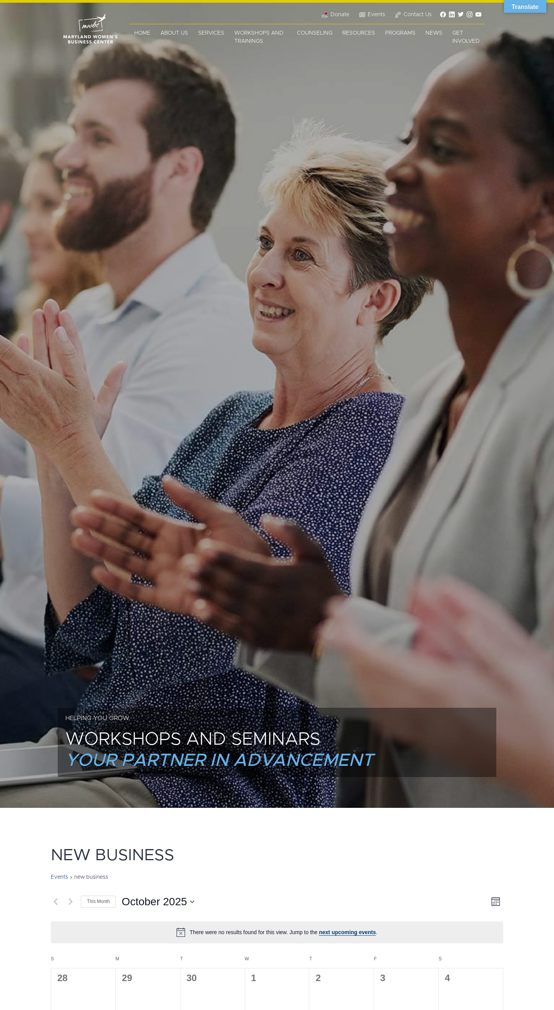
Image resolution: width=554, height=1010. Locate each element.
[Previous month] (55, 901)
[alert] (277, 932)
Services (211, 33)
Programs (400, 33)
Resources (358, 33)
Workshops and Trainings (259, 37)
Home (142, 33)
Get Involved (466, 37)
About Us (174, 33)
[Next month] (70, 901)
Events (59, 877)
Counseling (314, 33)
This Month (98, 901)
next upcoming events (347, 932)
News (434, 33)
